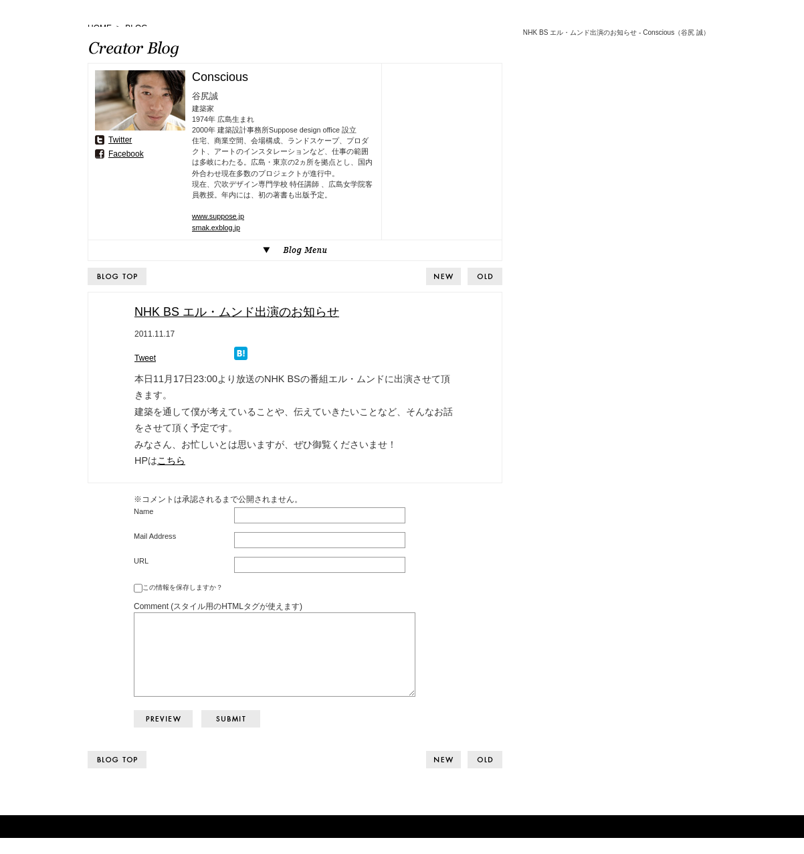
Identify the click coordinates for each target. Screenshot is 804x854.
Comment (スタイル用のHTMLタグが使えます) (218, 606)
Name (143, 511)
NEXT (485, 276)
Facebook (126, 154)
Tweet (145, 358)
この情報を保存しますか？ (182, 587)
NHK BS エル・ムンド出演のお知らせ (236, 312)
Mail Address (155, 536)
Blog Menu (295, 250)
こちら (171, 460)
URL (141, 561)
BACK (443, 276)
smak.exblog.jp (216, 228)
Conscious (220, 77)
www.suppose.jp (218, 216)
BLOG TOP (117, 276)
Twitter (120, 140)
